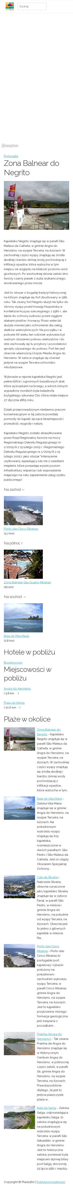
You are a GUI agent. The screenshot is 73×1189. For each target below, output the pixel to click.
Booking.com (13, 662)
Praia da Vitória (14, 703)
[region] (36, 120)
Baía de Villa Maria (16, 636)
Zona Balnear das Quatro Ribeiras (27, 582)
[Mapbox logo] (9, 146)
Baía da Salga (46, 1108)
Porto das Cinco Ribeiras (21, 529)
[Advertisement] (36, 52)
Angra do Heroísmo (17, 688)
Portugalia (11, 156)
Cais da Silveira (47, 877)
